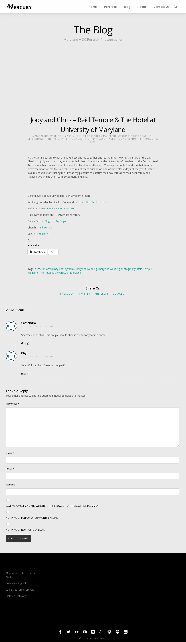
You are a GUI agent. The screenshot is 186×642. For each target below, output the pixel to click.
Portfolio (110, 7)
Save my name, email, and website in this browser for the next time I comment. (53, 505)
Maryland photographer (82, 136)
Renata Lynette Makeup (61, 208)
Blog (127, 7)
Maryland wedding (86, 269)
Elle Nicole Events (96, 202)
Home (92, 7)
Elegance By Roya (55, 221)
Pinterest (101, 293)
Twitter (84, 293)
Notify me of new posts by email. (25, 529)
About (142, 7)
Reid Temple (45, 227)
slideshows (36, 138)
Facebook (67, 293)
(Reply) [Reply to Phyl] (25, 373)
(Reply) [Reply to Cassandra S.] (25, 343)
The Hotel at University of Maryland (60, 272)
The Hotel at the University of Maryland (76, 138)
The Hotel (42, 234)
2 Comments (133, 138)
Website (10, 484)
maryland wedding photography (117, 269)
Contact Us (161, 7)
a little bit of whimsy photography (54, 269)
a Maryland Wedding (47, 136)
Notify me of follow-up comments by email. (32, 517)
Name (10, 453)
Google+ (119, 293)
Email (10, 469)
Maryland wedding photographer (127, 136)
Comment (12, 404)
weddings (115, 138)
